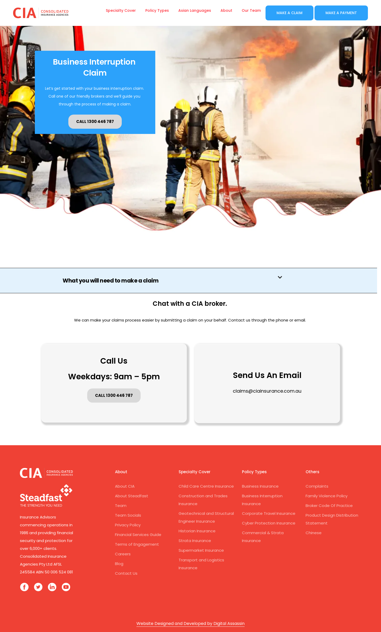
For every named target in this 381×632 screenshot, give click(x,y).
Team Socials (128, 515)
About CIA (125, 486)
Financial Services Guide (138, 534)
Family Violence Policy (326, 496)
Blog (119, 563)
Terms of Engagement (137, 544)
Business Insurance (260, 486)
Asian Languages (194, 10)
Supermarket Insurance (201, 550)
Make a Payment (341, 12)
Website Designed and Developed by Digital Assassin (190, 623)
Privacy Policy (128, 525)
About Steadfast (131, 496)
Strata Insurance (195, 540)
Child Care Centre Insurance (206, 486)
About (226, 10)
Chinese (314, 532)
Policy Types (157, 10)
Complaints (317, 486)
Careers (123, 554)
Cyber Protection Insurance (268, 523)
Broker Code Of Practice (329, 505)
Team (120, 505)
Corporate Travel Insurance (268, 513)
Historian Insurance (197, 531)
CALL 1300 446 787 (95, 121)
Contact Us (126, 573)
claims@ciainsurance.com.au (267, 391)
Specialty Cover (121, 10)
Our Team (251, 10)
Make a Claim (289, 12)
